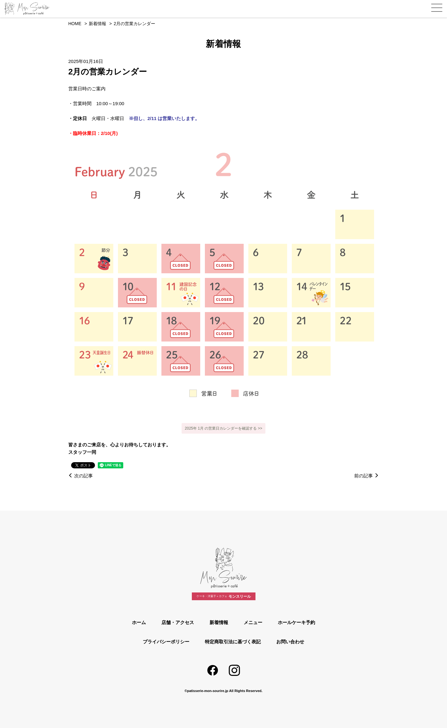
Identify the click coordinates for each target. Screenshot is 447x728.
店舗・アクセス (177, 622)
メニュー (253, 622)
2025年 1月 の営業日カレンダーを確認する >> (223, 428)
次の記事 (80, 475)
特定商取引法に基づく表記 (233, 641)
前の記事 (366, 475)
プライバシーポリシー (166, 641)
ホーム (139, 622)
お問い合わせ (290, 641)
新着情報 (219, 622)
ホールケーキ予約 (296, 622)
